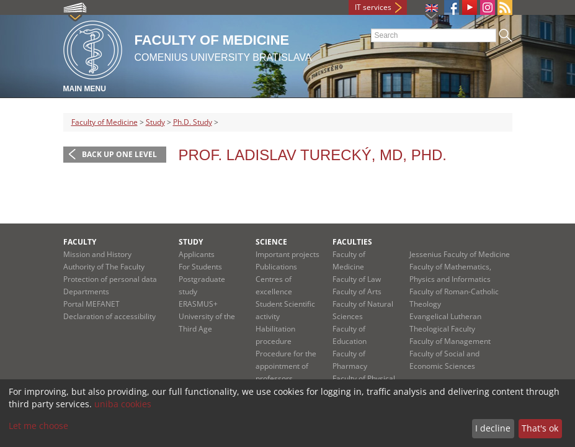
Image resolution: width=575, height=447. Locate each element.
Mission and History (97, 254)
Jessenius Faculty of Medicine (459, 254)
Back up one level (119, 154)
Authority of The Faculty (104, 266)
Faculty (79, 242)
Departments (86, 291)
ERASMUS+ (198, 304)
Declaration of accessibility (109, 316)
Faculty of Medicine (104, 122)
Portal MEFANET (91, 304)
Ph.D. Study (192, 122)
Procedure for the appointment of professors (286, 366)
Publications (276, 266)
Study (155, 122)
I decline (492, 428)
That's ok (540, 428)
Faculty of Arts (356, 291)
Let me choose (38, 425)
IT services (373, 7)
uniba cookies (122, 404)
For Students (200, 266)
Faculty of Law (356, 279)
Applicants (197, 254)
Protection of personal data (110, 279)
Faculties (352, 242)
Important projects (287, 254)
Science (271, 242)
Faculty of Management (450, 341)
